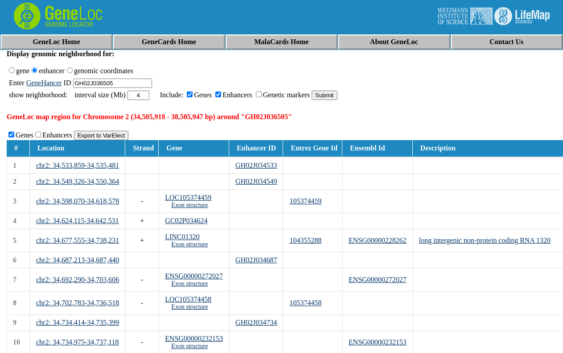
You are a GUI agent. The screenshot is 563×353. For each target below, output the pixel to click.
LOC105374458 (188, 299)
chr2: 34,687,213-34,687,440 (77, 260)
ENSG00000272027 (194, 276)
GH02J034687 (256, 260)
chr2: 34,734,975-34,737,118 (77, 342)
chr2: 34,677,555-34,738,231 (77, 240)
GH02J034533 (256, 165)
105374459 (305, 201)
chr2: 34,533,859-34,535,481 (77, 165)
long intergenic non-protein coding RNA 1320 (485, 240)
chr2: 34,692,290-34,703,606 (77, 279)
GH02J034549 (256, 181)
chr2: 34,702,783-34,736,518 (77, 303)
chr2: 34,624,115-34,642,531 (77, 220)
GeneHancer (44, 83)
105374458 (305, 303)
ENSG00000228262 (378, 240)
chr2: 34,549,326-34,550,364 (77, 181)
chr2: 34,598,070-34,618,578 (77, 201)
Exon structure (189, 205)
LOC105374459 (188, 197)
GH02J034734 (256, 322)
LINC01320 (182, 237)
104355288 (305, 240)
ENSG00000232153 (194, 338)
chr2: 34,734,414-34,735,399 (77, 322)
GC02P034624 (186, 220)
